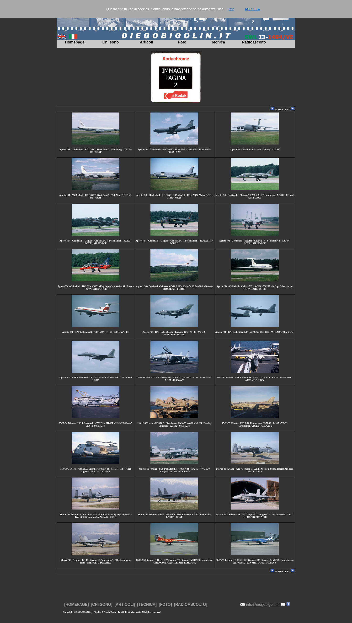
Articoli (146, 42)
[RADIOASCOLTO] (190, 604)
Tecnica (218, 42)
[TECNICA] (147, 604)
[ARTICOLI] (124, 604)
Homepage (75, 42)
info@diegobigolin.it (262, 604)
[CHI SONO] (101, 604)
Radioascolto (254, 42)
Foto (182, 42)
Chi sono (110, 42)
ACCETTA (252, 9)
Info (231, 9)
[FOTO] (165, 604)
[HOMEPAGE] (76, 604)
